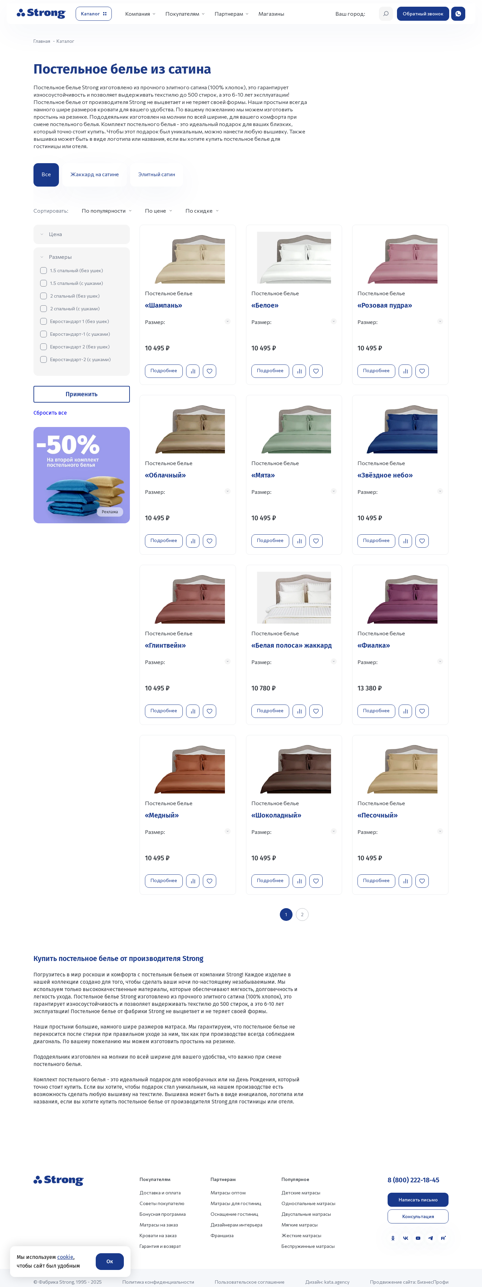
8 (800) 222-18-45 (413, 1172)
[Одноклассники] (393, 1230)
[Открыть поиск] (386, 14)
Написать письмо (418, 1191)
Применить (81, 394)
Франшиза (222, 1227)
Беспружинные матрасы (308, 1238)
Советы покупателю (162, 1195)
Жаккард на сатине (94, 174)
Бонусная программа (163, 1206)
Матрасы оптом (228, 1184)
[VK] (405, 1230)
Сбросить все (50, 413)
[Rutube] (443, 1230)
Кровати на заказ (158, 1227)
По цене (155, 210)
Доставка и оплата (160, 1184)
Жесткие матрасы (301, 1227)
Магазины (271, 13)
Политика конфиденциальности (158, 1274)
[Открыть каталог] (94, 14)
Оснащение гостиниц (234, 1206)
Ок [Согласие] (109, 1261)
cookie (65, 1257)
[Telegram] (430, 1230)
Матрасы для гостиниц (236, 1195)
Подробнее (165, 368)
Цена (55, 234)
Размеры (60, 256)
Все (46, 174)
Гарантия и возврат (160, 1238)
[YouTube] (418, 1230)
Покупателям (182, 13)
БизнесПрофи (433, 1274)
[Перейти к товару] (188, 304)
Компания (137, 13)
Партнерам (229, 13)
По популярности (104, 210)
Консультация (418, 1208)
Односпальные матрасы (308, 1195)
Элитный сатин (156, 174)
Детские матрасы (301, 1184)
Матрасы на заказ (159, 1216)
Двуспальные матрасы (306, 1206)
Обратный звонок (423, 13)
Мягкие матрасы (300, 1216)
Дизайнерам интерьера (236, 1216)
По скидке (199, 210)
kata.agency (336, 1274)
